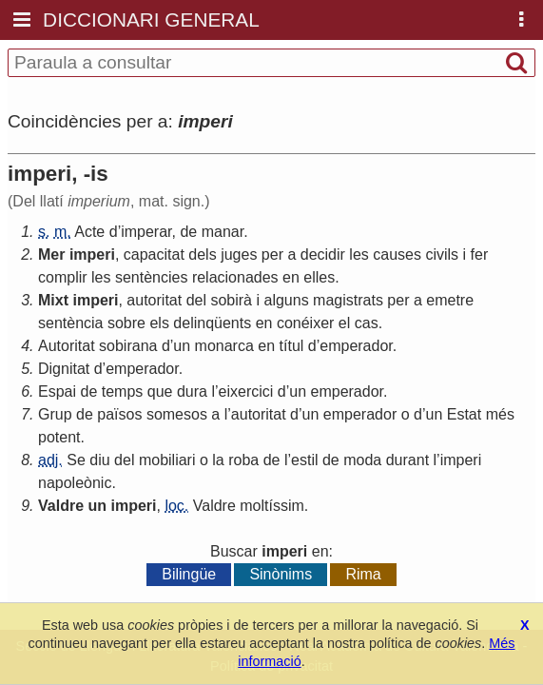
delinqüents (212, 323)
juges (239, 254)
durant (407, 460)
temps (123, 391)
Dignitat (63, 369)
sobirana (128, 346)
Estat (464, 414)
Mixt (53, 300)
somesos (176, 414)
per (272, 254)
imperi (92, 254)
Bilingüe (189, 574)
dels (202, 254)
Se (76, 460)
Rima (362, 574)
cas (366, 323)
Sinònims (280, 574)
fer (480, 254)
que (160, 391)
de (188, 232)
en (291, 277)
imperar (146, 232)
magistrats (348, 300)
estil (304, 460)
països (119, 414)
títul (292, 346)
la (217, 460)
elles (319, 277)
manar (222, 232)
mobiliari (167, 460)
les (358, 254)
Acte (89, 232)
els (158, 323)
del (196, 300)
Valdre (61, 506)
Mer (51, 254)
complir (62, 277)
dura (192, 391)
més (500, 414)
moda (362, 460)
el (344, 323)
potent (59, 437)
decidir (323, 254)
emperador (356, 346)
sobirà (231, 300)
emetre (450, 300)
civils (441, 254)
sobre (126, 323)
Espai (57, 391)
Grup (55, 414)
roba (243, 460)
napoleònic (74, 483)
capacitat (154, 254)
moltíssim (272, 506)
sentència (71, 323)
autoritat (154, 300)
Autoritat (66, 346)
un (181, 346)
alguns (285, 300)
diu (99, 460)
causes (397, 254)
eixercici (246, 391)
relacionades (235, 277)
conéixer (305, 323)
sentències (151, 277)
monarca (224, 346)
